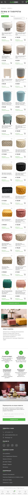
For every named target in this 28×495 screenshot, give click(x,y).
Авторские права (7, 480)
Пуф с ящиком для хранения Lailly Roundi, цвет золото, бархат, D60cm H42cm (20, 197)
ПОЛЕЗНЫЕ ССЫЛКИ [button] (8, 449)
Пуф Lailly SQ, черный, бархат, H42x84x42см (6, 196)
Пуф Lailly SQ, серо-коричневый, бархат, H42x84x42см (5, 150)
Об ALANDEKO (6, 453)
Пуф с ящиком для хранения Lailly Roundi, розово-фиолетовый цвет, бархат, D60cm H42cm (20, 220)
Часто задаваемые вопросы (10, 456)
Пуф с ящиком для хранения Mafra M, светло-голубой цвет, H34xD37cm (7, 126)
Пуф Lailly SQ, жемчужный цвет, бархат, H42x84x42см (7, 173)
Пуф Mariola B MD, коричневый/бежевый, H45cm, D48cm (6, 57)
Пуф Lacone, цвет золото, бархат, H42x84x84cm (6, 220)
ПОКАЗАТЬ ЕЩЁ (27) (14, 303)
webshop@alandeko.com (10, 435)
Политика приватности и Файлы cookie (13, 477)
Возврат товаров (7, 464)
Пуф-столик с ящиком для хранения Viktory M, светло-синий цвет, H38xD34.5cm (7, 103)
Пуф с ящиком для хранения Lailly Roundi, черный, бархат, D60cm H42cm (20, 173)
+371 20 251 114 (8, 432)
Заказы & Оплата (7, 459)
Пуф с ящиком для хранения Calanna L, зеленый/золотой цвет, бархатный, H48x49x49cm (7, 292)
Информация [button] (7, 470)
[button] (2, 2)
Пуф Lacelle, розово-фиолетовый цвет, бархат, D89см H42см (6, 244)
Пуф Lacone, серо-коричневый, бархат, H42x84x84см (5, 267)
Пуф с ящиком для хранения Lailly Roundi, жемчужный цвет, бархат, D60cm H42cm (20, 150)
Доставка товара (7, 461)
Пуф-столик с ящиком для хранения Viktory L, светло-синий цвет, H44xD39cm (20, 103)
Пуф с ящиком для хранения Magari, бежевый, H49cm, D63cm (7, 33)
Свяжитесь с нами (7, 482)
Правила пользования (8, 474)
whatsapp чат (7, 437)
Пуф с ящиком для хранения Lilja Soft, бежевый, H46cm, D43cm (20, 33)
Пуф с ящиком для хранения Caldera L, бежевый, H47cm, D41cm (7, 80)
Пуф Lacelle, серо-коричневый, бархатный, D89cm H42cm (20, 244)
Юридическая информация (8, 416)
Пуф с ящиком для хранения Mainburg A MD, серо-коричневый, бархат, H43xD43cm (20, 268)
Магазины (5, 467)
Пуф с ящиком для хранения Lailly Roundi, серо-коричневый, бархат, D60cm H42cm (20, 127)
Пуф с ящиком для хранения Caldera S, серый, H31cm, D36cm (20, 57)
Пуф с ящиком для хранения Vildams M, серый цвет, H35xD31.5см (20, 80)
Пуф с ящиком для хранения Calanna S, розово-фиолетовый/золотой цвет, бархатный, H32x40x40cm (20, 292)
